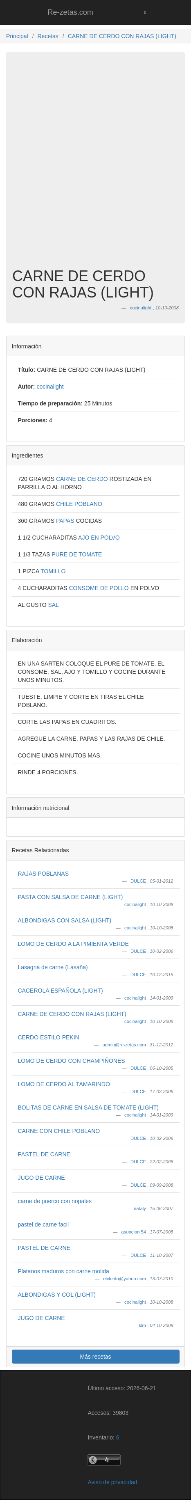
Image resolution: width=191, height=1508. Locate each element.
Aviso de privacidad (112, 1482)
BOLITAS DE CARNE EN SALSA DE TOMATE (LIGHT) (88, 1107)
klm (143, 1325)
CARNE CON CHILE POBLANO (59, 1131)
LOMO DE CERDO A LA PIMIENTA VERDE (73, 943)
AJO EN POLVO (99, 537)
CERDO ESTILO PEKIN (48, 1037)
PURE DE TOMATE (77, 554)
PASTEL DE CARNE (44, 1154)
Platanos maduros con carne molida (63, 1271)
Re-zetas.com (70, 12)
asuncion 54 (134, 1231)
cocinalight (135, 904)
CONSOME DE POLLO (99, 588)
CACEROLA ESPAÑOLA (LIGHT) (60, 990)
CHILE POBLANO (79, 504)
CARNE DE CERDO (83, 479)
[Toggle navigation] (145, 12)
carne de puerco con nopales (55, 1201)
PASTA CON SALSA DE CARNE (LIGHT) (70, 897)
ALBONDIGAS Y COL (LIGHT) (57, 1294)
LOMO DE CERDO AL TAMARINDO (64, 1084)
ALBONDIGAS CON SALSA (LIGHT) (65, 920)
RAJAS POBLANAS (43, 873)
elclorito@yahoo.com (125, 1278)
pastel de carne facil (43, 1224)
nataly (140, 1208)
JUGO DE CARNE (41, 1177)
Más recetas (95, 1356)
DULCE (138, 881)
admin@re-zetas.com (124, 1044)
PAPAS (66, 520)
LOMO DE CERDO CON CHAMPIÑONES (71, 1060)
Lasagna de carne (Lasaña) (53, 967)
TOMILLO (52, 571)
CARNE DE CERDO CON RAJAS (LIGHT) (72, 1014)
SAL (53, 605)
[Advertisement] (95, 164)
